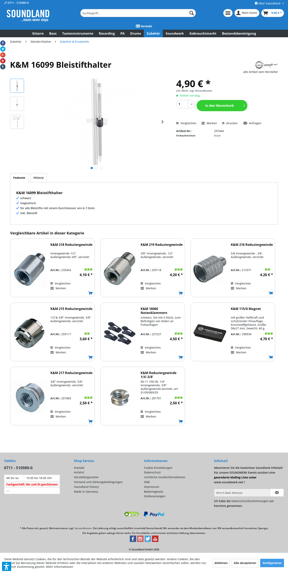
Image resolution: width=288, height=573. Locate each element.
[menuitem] (138, 13)
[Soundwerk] (175, 33)
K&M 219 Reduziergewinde (162, 245)
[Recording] (107, 33)
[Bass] (52, 33)
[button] (6, 566)
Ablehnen (221, 563)
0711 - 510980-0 (16, 3)
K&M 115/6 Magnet (246, 309)
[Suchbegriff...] (138, 13)
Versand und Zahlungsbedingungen (98, 482)
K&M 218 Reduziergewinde (71, 245)
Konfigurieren (272, 563)
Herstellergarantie (86, 477)
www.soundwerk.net (228, 482)
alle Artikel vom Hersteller (260, 72)
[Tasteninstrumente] (77, 33)
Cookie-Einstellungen (158, 468)
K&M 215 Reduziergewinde (71, 309)
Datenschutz (152, 472)
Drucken (230, 123)
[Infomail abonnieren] (277, 493)
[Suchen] (191, 13)
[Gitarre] (37, 33)
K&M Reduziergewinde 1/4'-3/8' (158, 375)
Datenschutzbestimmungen (250, 501)
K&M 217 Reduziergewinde (71, 373)
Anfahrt (79, 472)
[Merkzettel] (228, 13)
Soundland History (86, 487)
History (38, 178)
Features (19, 178)
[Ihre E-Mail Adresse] (242, 493)
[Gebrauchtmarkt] (203, 33)
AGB (147, 482)
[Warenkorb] (272, 13)
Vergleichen (186, 123)
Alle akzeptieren (245, 563)
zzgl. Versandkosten (200, 90)
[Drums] (135, 33)
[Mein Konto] (246, 13)
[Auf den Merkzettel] (58, 288)
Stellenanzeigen (154, 496)
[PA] (122, 33)
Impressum (151, 487)
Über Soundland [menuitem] (268, 3)
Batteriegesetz (153, 491)
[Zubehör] (153, 33)
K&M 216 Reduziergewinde (252, 245)
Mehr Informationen (59, 567)
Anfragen (252, 123)
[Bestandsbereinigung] (239, 33)
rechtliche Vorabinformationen (164, 477)
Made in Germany (86, 491)
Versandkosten (83, 528)
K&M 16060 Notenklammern (154, 311)
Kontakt (144, 26)
